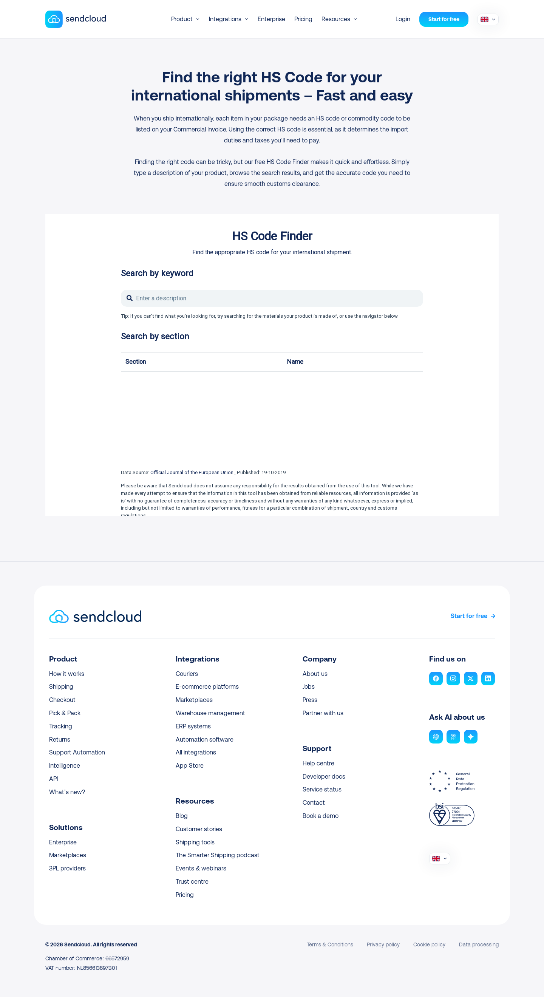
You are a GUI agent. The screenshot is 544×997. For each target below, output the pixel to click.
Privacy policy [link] (383, 944)
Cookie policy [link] (429, 944)
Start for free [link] (469, 616)
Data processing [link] (479, 944)
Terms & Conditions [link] (330, 944)
